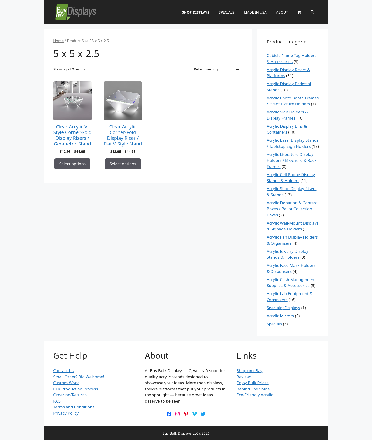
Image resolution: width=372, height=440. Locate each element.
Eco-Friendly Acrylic (255, 395)
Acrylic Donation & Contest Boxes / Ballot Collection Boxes (292, 209)
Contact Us (63, 370)
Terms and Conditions (73, 407)
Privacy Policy (66, 413)
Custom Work (66, 382)
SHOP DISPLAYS (195, 12)
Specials (274, 324)
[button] (312, 12)
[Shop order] (217, 69)
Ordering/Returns (70, 395)
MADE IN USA (255, 12)
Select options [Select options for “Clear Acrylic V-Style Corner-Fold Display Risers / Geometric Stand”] (72, 163)
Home (58, 40)
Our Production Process (76, 389)
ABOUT (282, 12)
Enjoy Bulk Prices (252, 382)
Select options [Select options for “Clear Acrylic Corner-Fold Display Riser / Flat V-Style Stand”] (123, 163)
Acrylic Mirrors (280, 315)
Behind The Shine (253, 389)
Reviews (244, 376)
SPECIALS (226, 12)
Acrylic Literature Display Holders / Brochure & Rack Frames (291, 160)
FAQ (57, 401)
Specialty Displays (283, 307)
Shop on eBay (249, 370)
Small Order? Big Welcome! (78, 376)
